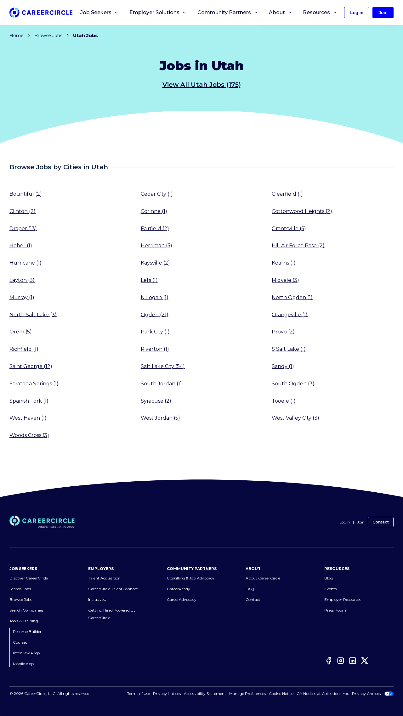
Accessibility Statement (212, 693)
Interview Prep (26, 653)
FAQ (250, 588)
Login (344, 522)
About (280, 12)
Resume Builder (27, 631)
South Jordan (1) (161, 384)
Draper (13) (23, 228)
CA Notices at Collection (318, 693)
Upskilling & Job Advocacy (190, 578)
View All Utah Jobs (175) (201, 84)
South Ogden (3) (293, 384)
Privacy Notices (174, 693)
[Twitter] (364, 661)
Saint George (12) (30, 366)
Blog (328, 578)
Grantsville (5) (289, 228)
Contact (380, 522)
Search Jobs (20, 588)
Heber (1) (20, 246)
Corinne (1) (154, 211)
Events (330, 588)
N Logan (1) (154, 297)
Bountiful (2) (25, 194)
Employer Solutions (158, 12)
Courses (20, 642)
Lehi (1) (149, 280)
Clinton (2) (22, 211)
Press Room (335, 610)
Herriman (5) (156, 246)
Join (361, 522)
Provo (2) (283, 332)
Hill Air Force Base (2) (298, 246)
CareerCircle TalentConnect (113, 588)
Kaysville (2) (155, 263)
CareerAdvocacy (181, 599)
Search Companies (26, 610)
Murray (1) (21, 297)
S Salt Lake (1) (289, 349)
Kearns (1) (284, 263)
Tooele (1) (284, 401)
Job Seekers (99, 12)
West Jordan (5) (160, 418)
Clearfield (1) (287, 194)
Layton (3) (22, 280)
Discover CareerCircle (28, 578)
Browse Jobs (48, 35)
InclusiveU (97, 599)
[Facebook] (328, 661)
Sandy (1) (283, 366)
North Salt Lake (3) (33, 314)
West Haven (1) (28, 418)
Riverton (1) (155, 349)
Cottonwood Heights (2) (302, 211)
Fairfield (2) (155, 228)
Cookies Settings (251, 693)
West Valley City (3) (295, 418)
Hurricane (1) (25, 263)
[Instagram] (340, 661)
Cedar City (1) (157, 194)
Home (16, 35)
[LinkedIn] (352, 661)
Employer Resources (342, 599)
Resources (320, 12)
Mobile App (23, 663)
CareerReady (178, 588)
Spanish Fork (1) (28, 401)
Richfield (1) (23, 349)
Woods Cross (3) (29, 435)
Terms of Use (145, 693)
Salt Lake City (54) (163, 366)
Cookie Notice (281, 693)
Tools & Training (23, 620)
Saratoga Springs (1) (34, 384)
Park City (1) (155, 332)
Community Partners (227, 12)
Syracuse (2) (156, 401)
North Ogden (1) (292, 297)
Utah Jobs (85, 35)
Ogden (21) (154, 314)
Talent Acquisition (104, 578)
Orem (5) (20, 332)
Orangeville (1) (290, 314)
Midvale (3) (285, 280)
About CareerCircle (263, 578)
